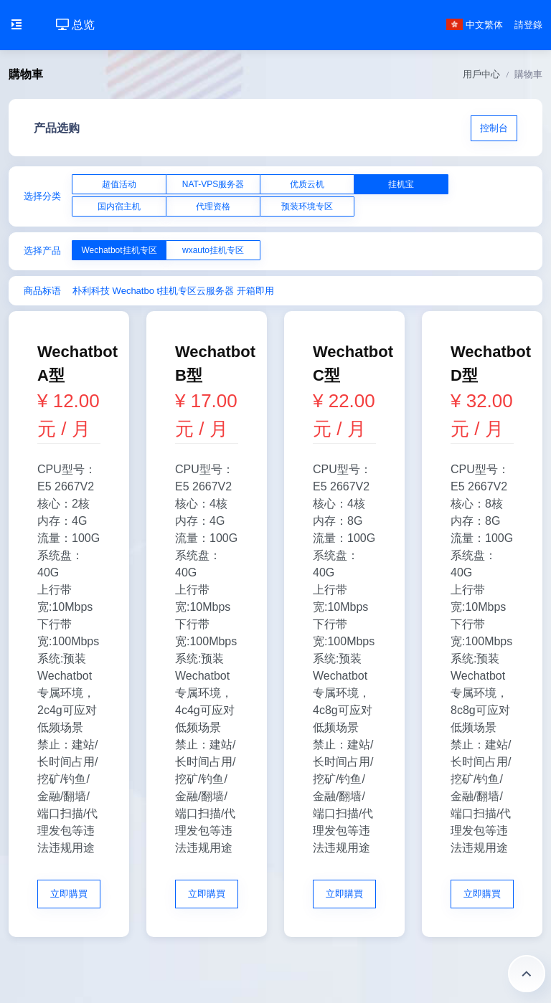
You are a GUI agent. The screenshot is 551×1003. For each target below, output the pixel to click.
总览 (75, 25)
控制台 (494, 128)
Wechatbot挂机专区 (118, 250)
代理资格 (213, 206)
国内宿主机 (119, 206)
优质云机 (307, 184)
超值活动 (119, 184)
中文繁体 (475, 24)
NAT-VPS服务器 (213, 184)
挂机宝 (401, 184)
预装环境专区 (307, 206)
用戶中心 (481, 74)
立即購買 (69, 893)
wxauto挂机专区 (213, 250)
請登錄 (528, 24)
